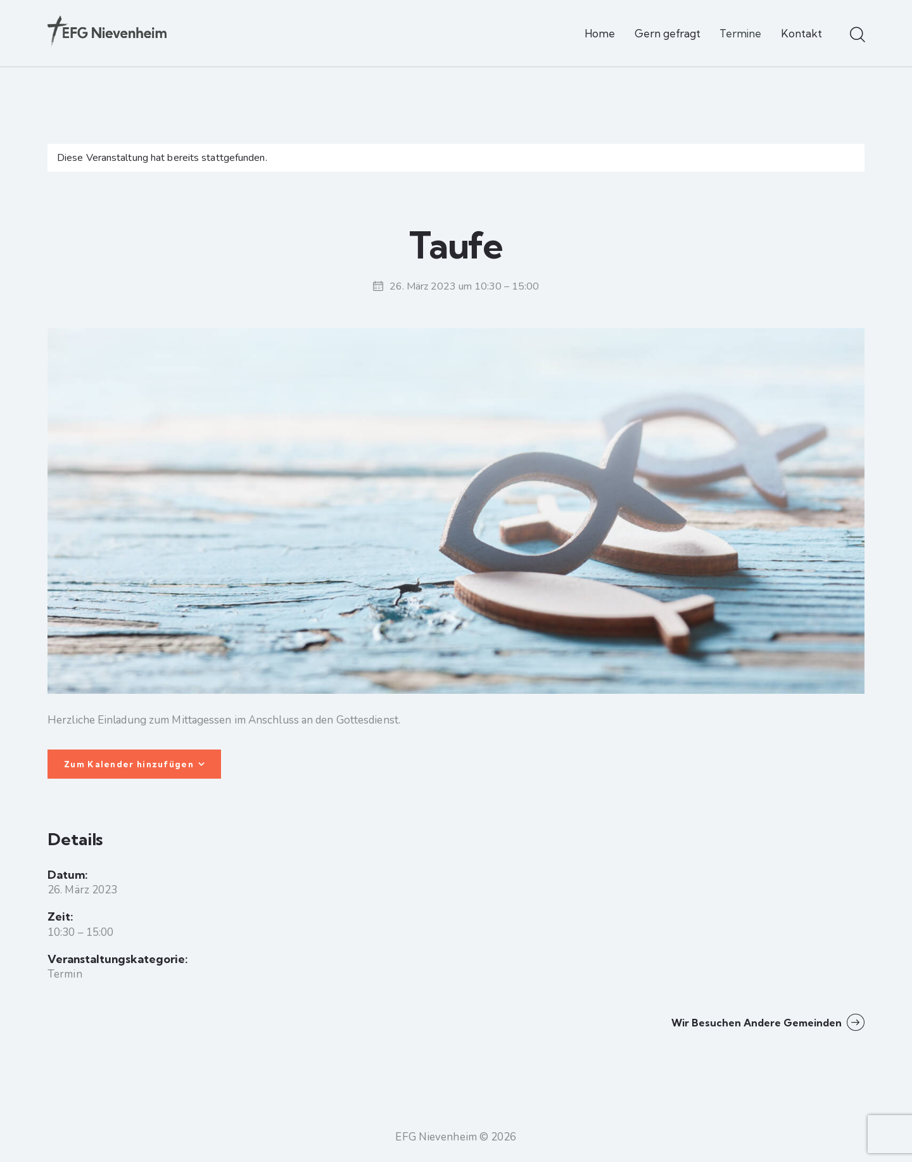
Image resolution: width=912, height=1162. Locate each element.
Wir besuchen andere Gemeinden (757, 1022)
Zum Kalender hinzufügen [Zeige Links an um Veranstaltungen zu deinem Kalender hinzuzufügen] (129, 764)
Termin (65, 974)
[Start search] (856, 35)
